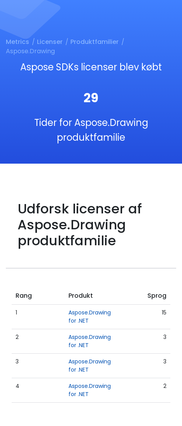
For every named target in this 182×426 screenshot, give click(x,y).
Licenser (50, 41)
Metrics (17, 41)
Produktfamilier (94, 41)
